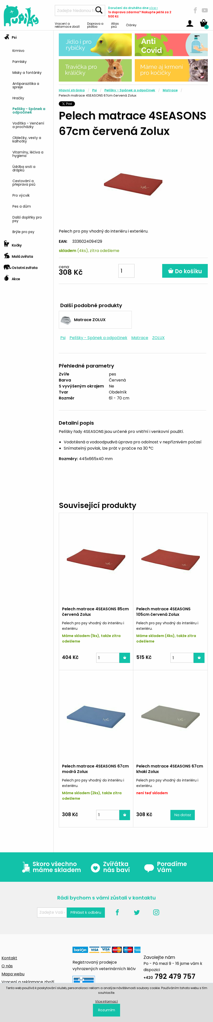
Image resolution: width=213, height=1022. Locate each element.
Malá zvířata (18, 255)
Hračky (18, 98)
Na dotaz (182, 814)
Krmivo (18, 50)
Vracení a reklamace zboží (67, 24)
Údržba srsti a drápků (23, 168)
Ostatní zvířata (21, 266)
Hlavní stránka (72, 90)
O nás (7, 966)
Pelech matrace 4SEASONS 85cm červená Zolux (95, 611)
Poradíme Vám (165, 867)
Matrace (170, 90)
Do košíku (185, 271)
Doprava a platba (95, 24)
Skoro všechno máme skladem (50, 867)
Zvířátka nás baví (110, 867)
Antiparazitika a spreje (25, 85)
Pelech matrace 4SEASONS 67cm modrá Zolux (95, 768)
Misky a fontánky (27, 72)
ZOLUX (158, 338)
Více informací (106, 1001)
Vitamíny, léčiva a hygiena (27, 153)
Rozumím (106, 1010)
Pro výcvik (21, 195)
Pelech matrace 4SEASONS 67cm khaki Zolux (169, 768)
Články (131, 25)
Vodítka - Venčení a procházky (28, 124)
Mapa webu (12, 974)
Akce (12, 277)
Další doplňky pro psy (27, 219)
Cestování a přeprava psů (23, 182)
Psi (10, 36)
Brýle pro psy (23, 231)
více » (153, 8)
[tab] (27, 134)
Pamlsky (19, 61)
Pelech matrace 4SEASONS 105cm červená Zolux (163, 611)
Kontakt (9, 958)
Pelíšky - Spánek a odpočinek (28, 110)
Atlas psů (115, 24)
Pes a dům (21, 206)
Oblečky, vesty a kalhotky (26, 139)
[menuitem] (31, 50)
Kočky (13, 244)
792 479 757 (169, 977)
